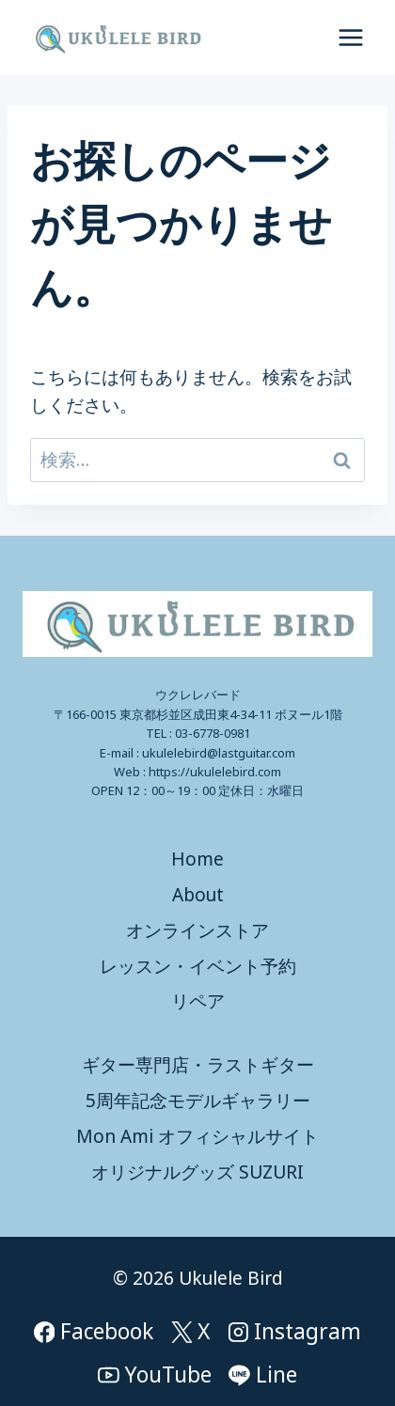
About (198, 895)
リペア (198, 1001)
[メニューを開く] (350, 37)
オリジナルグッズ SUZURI (197, 1172)
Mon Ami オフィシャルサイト (197, 1136)
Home (197, 859)
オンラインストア (197, 930)
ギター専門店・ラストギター (198, 1065)
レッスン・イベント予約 (198, 966)
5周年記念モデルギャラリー (198, 1100)
